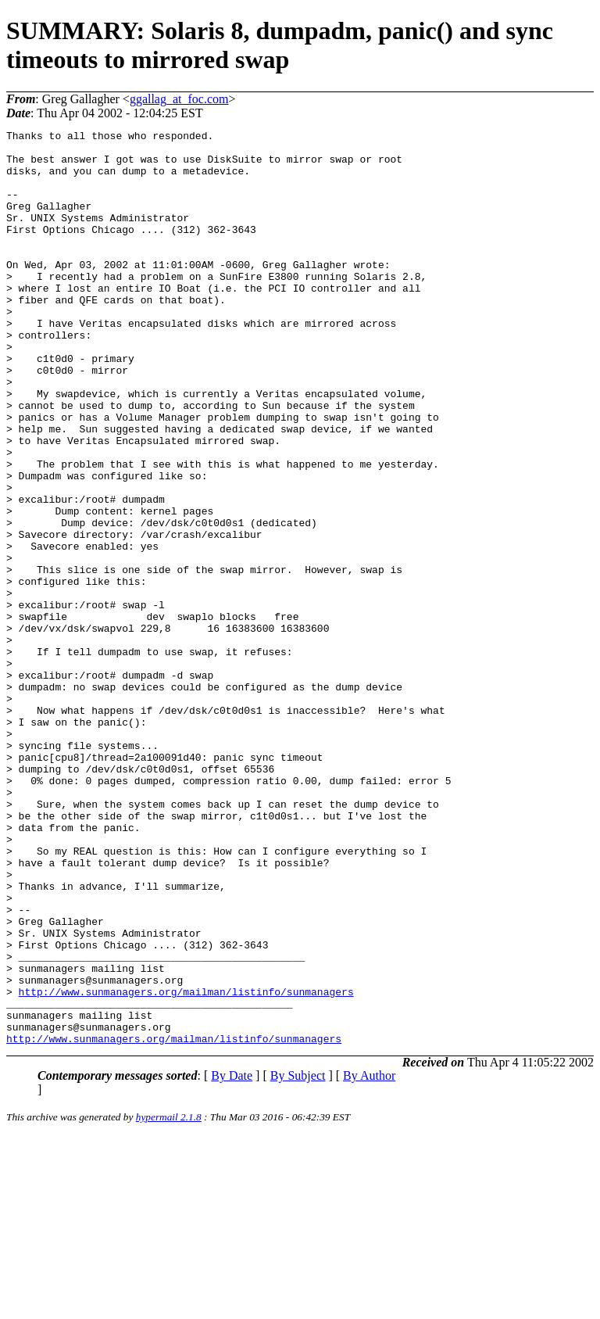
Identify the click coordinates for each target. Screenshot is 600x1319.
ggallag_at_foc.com (179, 99)
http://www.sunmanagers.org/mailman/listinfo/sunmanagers (186, 1165)
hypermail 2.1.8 (169, 1300)
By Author (369, 1258)
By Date (231, 1258)
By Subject (298, 1258)
